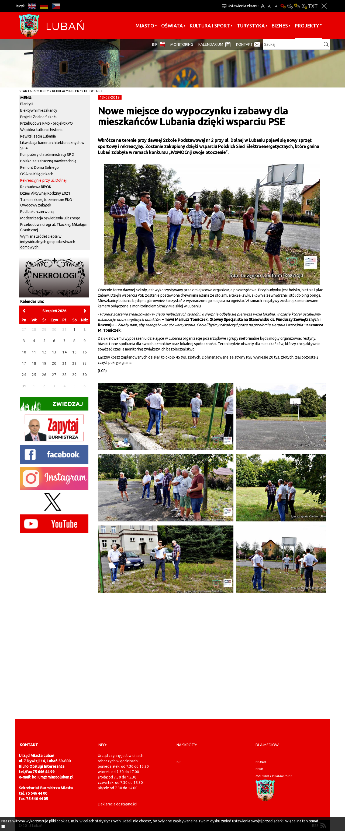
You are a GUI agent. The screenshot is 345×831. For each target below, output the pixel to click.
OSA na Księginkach (36, 174)
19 (44, 363)
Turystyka (251, 25)
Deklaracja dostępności (117, 804)
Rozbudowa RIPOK (35, 187)
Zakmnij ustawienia (324, 6)
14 (64, 352)
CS (56, 6)
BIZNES (280, 25)
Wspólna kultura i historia (41, 130)
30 (84, 375)
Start (24, 91)
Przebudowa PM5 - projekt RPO (46, 123)
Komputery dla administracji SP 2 (47, 154)
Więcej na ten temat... (303, 821)
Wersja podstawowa (283, 6)
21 (64, 363)
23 (84, 363)
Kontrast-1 (297, 6)
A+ (262, 6)
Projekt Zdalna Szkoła (38, 117)
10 (24, 352)
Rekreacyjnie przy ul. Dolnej (77, 91)
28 (64, 375)
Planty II (26, 104)
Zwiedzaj (51, 406)
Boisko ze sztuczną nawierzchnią (48, 161)
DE (44, 6)
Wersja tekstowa (313, 6)
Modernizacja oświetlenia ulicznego (50, 218)
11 (34, 352)
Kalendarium (210, 44)
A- (276, 6)
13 (54, 352)
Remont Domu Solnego (39, 167)
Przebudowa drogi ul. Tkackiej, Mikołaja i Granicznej (53, 227)
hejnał (261, 761)
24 (24, 375)
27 (54, 375)
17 (24, 363)
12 (44, 352)
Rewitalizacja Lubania (38, 136)
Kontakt (244, 44)
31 (24, 386)
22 (74, 363)
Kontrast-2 (304, 6)
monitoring (181, 44)
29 (74, 375)
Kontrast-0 (290, 6)
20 (54, 363)
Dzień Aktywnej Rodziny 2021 (45, 193)
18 (34, 363)
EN (32, 6)
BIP (154, 44)
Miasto (145, 25)
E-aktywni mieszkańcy (38, 110)
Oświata (172, 25)
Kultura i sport (210, 25)
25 (34, 375)
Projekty (307, 25)
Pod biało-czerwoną (37, 211)
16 (84, 352)
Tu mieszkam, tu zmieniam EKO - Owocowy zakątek (47, 202)
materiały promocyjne (274, 775)
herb (259, 768)
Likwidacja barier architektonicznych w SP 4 (52, 145)
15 (74, 352)
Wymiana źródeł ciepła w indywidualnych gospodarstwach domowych (47, 241)
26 (44, 375)
